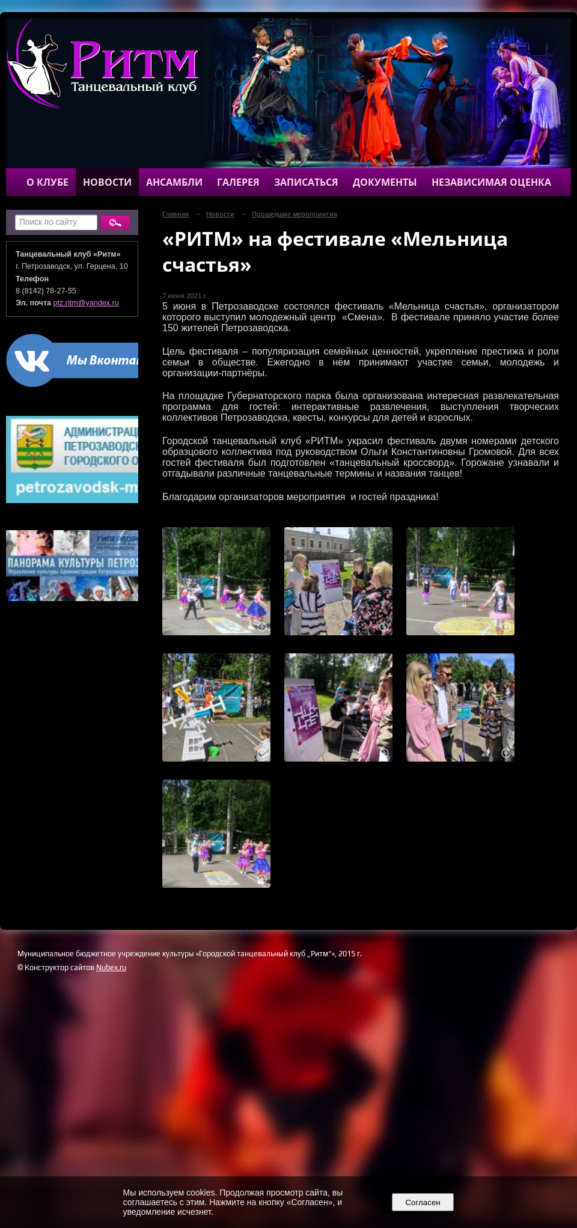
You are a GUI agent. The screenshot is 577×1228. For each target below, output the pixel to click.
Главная (175, 214)
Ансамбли (174, 182)
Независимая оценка (491, 182)
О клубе (47, 182)
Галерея (238, 182)
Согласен (423, 1202)
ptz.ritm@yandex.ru (86, 303)
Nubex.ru (111, 967)
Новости (107, 182)
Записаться (306, 182)
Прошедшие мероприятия (294, 214)
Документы (385, 182)
